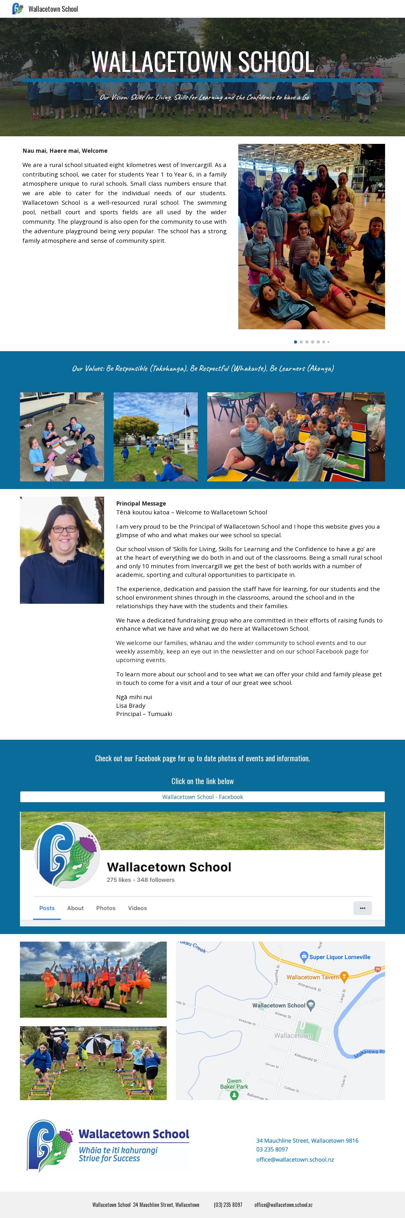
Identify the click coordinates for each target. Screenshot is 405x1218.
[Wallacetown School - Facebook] (202, 797)
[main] (202, 64)
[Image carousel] (311, 244)
